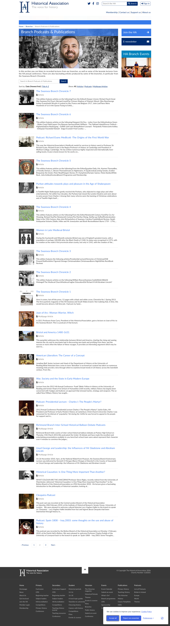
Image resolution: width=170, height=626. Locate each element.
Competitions (40, 605)
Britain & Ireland (140, 592)
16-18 (71, 595)
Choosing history (75, 605)
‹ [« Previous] (21, 545)
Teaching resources (59, 613)
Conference (40, 611)
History (120, 598)
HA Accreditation (42, 602)
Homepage (23, 589)
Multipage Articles (100, 86)
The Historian (123, 595)
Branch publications (93, 22)
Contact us (124, 12)
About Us (22, 595)
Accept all (113, 618)
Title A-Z (45, 86)
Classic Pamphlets (124, 602)
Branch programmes (27, 22)
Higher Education (75, 18)
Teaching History (124, 592)
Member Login (24, 605)
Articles (80, 86)
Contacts (59, 22)
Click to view (68, 100)
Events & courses (75, 617)
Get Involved (24, 598)
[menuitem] (26, 18)
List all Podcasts (140, 589)
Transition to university (77, 602)
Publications (111, 18)
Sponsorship (105, 605)
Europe (136, 595)
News (21, 592)
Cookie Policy (146, 612)
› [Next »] (55, 545)
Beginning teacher (42, 595)
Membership (112, 12)
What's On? (105, 595)
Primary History (41, 608)
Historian (94, 18)
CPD (37, 592)
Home (21, 26)
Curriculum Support (59, 589)
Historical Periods (91, 594)
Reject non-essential (131, 618)
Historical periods (75, 589)
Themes (88, 597)
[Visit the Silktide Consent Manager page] (162, 618)
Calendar (122, 22)
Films (70, 614)
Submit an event (135, 22)
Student (56, 18)
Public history (90, 610)
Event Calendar (106, 589)
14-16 (71, 592)
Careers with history (76, 608)
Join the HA (23, 602)
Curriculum (39, 589)
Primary (25, 18)
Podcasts (128, 18)
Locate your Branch (45, 22)
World (136, 598)
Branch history (109, 22)
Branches (143, 18)
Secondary (41, 18)
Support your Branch (75, 22)
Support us (136, 12)
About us (146, 12)
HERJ (120, 605)
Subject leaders (41, 598)
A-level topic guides (76, 598)
